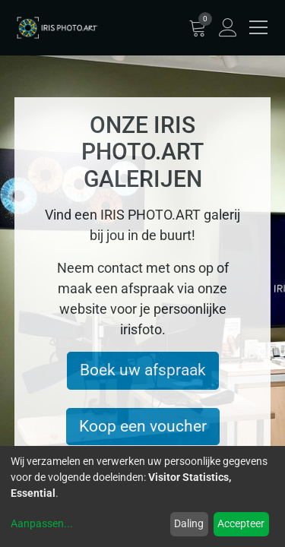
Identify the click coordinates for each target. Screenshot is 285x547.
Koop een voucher (143, 426)
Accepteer (240, 523)
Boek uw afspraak (143, 370)
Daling (189, 523)
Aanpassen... (42, 523)
